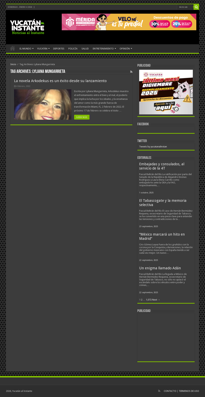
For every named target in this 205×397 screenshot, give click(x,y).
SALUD (85, 48)
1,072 (149, 299)
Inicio (13, 64)
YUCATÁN (42, 48)
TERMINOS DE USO (189, 391)
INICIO (12, 48)
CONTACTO (170, 391)
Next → (156, 299)
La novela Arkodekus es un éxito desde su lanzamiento (60, 81)
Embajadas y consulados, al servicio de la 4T (161, 166)
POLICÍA (72, 48)
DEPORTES (58, 48)
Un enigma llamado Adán (160, 268)
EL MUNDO (25, 48)
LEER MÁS (81, 117)
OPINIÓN (125, 48)
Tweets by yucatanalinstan (153, 146)
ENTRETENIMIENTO (103, 48)
